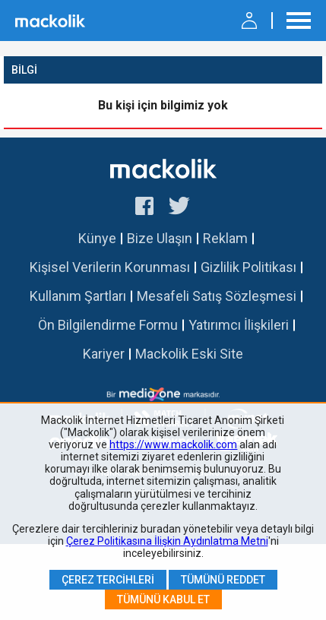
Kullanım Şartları (78, 296)
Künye (97, 238)
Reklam (225, 238)
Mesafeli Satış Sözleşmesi (216, 296)
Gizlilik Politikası (248, 267)
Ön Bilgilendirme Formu (108, 325)
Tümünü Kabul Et (163, 599)
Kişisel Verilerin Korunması (110, 267)
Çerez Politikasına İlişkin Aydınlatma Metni (167, 541)
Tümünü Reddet (223, 580)
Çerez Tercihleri (108, 580)
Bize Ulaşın (159, 238)
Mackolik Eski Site (189, 354)
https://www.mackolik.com (173, 444)
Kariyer (104, 354)
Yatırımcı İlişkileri (238, 325)
